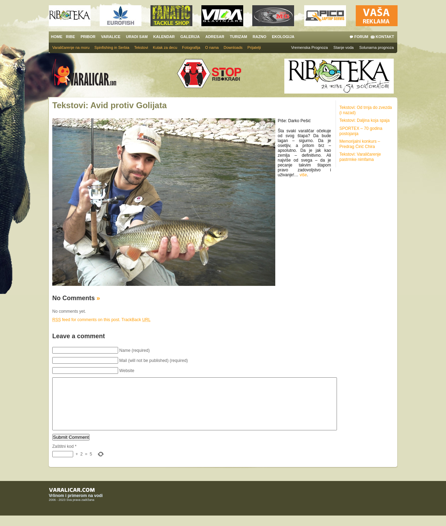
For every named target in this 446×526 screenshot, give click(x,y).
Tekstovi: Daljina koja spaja (364, 120)
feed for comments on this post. (86, 319)
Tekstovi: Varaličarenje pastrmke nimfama (360, 157)
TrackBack (136, 319)
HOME (56, 37)
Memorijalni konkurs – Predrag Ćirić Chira (359, 144)
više (303, 174)
